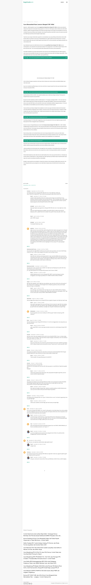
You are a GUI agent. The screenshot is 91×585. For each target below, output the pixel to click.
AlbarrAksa (29, 298)
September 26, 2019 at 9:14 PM (37, 191)
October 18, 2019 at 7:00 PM (42, 249)
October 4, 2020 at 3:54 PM (36, 350)
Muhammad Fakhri (30, 266)
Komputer (33, 185)
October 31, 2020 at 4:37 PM (36, 380)
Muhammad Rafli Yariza (31, 249)
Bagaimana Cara (27, 185)
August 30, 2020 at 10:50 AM (39, 325)
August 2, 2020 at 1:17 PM (39, 288)
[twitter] (26, 584)
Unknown (29, 395)
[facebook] (24, 584)
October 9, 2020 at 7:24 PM (39, 355)
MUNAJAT (32, 206)
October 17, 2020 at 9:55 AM (36, 363)
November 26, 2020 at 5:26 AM (40, 415)
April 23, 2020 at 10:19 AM (39, 216)
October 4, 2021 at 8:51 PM (40, 228)
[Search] (62, 2)
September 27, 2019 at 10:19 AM (40, 196)
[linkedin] (31, 584)
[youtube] (28, 584)
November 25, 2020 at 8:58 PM (35, 440)
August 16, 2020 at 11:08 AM (37, 298)
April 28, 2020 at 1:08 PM (40, 222)
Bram (28, 320)
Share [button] (66, 183)
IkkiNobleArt (32, 311)
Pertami (28, 334)
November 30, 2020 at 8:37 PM (39, 423)
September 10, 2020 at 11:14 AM (40, 341)
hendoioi (28, 191)
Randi (31, 196)
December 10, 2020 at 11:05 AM (40, 457)
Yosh (28, 408)
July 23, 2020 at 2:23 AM (35, 281)
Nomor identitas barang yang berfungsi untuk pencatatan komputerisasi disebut (43, 92)
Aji (27, 440)
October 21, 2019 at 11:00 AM (39, 254)
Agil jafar (32, 228)
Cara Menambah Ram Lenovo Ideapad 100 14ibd (38, 24)
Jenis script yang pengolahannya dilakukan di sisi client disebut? (40, 57)
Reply (28, 246)
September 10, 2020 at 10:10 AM (37, 334)
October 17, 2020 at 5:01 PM (39, 371)
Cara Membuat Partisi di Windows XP (35, 140)
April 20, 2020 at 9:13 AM (40, 206)
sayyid (28, 281)
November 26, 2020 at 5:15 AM (40, 444)
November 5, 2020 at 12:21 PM (40, 400)
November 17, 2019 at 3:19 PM (40, 272)
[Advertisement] (45, 12)
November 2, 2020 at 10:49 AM (40, 386)
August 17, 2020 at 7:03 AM (39, 302)
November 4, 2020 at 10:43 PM (38, 395)
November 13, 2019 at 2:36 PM (41, 266)
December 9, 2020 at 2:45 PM (37, 452)
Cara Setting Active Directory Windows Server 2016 (38, 117)
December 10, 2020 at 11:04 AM (40, 431)
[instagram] (29, 584)
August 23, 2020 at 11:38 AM (35, 320)
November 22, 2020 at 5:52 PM (36, 408)
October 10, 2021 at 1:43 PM (41, 311)
